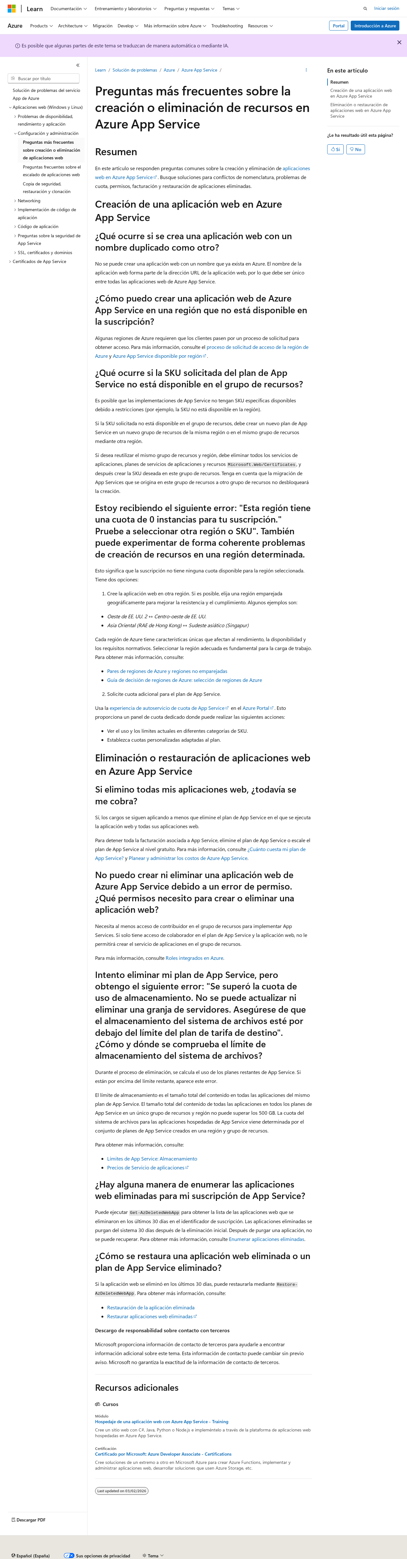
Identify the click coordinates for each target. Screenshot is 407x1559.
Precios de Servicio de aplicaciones (145, 1167)
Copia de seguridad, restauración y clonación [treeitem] (47, 188)
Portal (339, 26)
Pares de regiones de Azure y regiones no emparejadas (167, 671)
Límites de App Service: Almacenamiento (152, 1158)
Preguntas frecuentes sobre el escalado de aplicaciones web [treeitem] (52, 171)
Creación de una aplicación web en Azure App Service (361, 93)
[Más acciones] (306, 70)
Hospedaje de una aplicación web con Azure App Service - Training (161, 1421)
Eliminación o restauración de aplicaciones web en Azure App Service (360, 110)
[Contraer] (78, 65)
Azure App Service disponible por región (157, 355)
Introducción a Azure (375, 26)
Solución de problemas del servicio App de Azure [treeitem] (46, 94)
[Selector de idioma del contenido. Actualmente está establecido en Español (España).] (31, 1541)
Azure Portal (256, 707)
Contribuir (168, 1556)
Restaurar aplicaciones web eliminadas (150, 1316)
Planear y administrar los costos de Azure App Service (188, 858)
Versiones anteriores (110, 1556)
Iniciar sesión (386, 8)
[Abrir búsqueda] (365, 8)
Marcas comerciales (361, 1556)
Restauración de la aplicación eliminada (151, 1307)
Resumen (339, 82)
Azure (169, 70)
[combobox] (43, 78)
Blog (142, 1556)
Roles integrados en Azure (194, 957)
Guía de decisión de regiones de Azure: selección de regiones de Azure (184, 679)
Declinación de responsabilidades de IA (45, 1556)
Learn (100, 70)
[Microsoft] (12, 8)
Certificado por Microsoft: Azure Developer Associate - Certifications (163, 1454)
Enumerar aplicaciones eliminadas (266, 1239)
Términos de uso (318, 1556)
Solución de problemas (135, 70)
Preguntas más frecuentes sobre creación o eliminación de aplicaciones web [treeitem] (51, 150)
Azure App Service (199, 70)
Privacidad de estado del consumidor (254, 1556)
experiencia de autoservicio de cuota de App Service (167, 707)
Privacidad (196, 1556)
